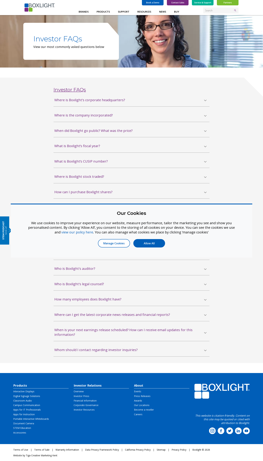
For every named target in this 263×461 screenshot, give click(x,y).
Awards (138, 400)
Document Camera (23, 423)
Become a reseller (144, 409)
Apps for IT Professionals (27, 409)
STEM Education (22, 427)
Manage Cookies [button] (114, 243)
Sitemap (161, 449)
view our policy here (77, 232)
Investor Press (81, 396)
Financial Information (85, 400)
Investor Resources (84, 409)
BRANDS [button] (84, 11)
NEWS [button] (162, 11)
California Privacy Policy (138, 449)
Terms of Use (20, 449)
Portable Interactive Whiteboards (31, 418)
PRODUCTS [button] (103, 11)
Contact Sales (177, 2)
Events (137, 391)
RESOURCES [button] (144, 11)
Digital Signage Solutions (26, 396)
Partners (228, 2)
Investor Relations (87, 385)
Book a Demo (152, 2)
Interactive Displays (23, 391)
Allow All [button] (149, 243)
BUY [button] (176, 11)
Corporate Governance (86, 405)
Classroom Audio (22, 400)
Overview (79, 391)
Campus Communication (26, 405)
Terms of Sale (41, 449)
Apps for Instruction (24, 414)
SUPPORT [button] (123, 11)
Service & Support (202, 2)
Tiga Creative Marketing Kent (41, 455)
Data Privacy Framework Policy (102, 449)
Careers (138, 414)
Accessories (19, 432)
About (138, 385)
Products (20, 385)
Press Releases (142, 396)
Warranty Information (67, 449)
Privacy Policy (179, 449)
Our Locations (141, 405)
